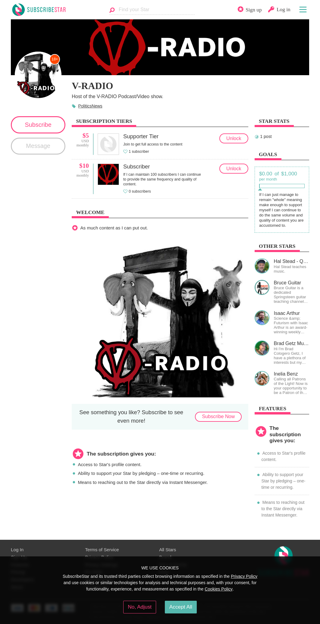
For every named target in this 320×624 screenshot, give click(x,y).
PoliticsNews (90, 106)
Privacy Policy (244, 576)
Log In (17, 549)
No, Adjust (140, 607)
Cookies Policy (219, 589)
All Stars (167, 549)
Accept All (180, 607)
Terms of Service (102, 549)
